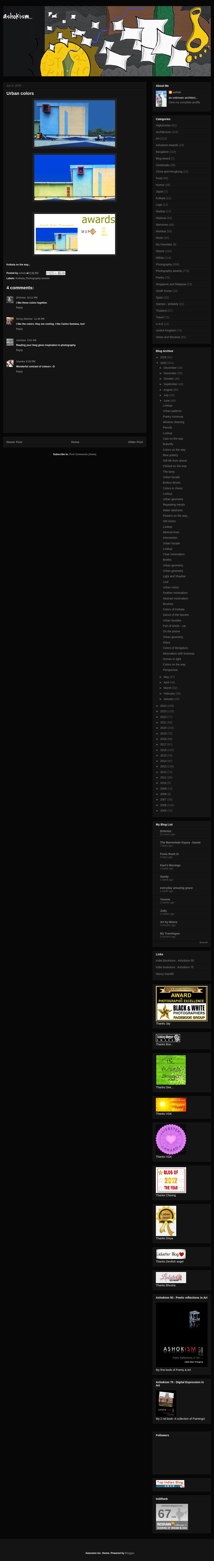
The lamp (169, 471)
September (171, 384)
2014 (163, 761)
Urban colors (171, 587)
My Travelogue (170, 933)
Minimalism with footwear (178, 653)
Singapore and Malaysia (171, 284)
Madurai (161, 218)
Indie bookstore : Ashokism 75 (175, 967)
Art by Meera (168, 922)
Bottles (167, 559)
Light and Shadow (174, 576)
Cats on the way (173, 438)
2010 (163, 783)
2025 (163, 363)
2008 (163, 794)
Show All (203, 942)
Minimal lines (171, 532)
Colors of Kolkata (174, 609)
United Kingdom (166, 330)
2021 (163, 722)
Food (159, 178)
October (169, 378)
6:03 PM (30, 361)
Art (157, 138)
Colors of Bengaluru (175, 648)
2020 (163, 727)
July (166, 395)
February (170, 693)
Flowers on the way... (176, 515)
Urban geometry (173, 499)
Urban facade (171, 477)
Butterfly (168, 444)
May (167, 677)
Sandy (164, 876)
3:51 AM (31, 340)
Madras (160, 211)
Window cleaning (173, 422)
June (167, 400)
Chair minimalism (174, 554)
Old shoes (169, 521)
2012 (163, 772)
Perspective (170, 670)
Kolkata (20, 278)
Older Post (135, 442)
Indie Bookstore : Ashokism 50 (175, 960)
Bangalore (162, 151)
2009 (163, 788)
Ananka (20, 361)
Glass (166, 642)
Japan (160, 191)
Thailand (161, 310)
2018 (163, 739)
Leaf (165, 582)
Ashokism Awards (167, 145)
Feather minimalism (175, 592)
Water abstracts (173, 510)
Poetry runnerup (173, 416)
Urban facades (172, 620)
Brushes (168, 604)
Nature (160, 251)
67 (164, 1513)
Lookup (167, 405)
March (168, 687)
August (168, 389)
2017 (163, 744)
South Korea (164, 290)
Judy (163, 910)
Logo (159, 204)
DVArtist (21, 297)
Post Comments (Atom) (82, 454)
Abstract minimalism (175, 598)
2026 (163, 357)
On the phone (171, 631)
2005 (163, 810)
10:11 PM (32, 297)
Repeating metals (174, 504)
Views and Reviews (168, 337)
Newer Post (14, 442)
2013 (163, 766)
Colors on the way (174, 449)
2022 (163, 717)
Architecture (163, 132)
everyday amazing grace (176, 887)
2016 (163, 750)
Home (75, 442)
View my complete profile (184, 102)
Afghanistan (163, 125)
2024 (163, 705)
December (170, 367)
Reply (19, 307)
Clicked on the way (175, 466)
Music (159, 237)
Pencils (167, 427)
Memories (162, 224)
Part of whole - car (174, 626)
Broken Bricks (171, 482)
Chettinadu (163, 165)
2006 (163, 805)
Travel (160, 317)
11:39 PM (39, 318)
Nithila (160, 257)
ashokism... (17, 16)
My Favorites (164, 244)
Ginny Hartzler (24, 318)
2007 (163, 799)
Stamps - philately (167, 304)
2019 (163, 733)
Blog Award (163, 158)
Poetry (160, 277)
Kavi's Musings (170, 865)
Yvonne (165, 899)
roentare (21, 340)
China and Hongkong (169, 171)
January (169, 699)
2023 (163, 711)
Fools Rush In (169, 854)
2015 (163, 755)
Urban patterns (172, 411)
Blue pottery (170, 455)
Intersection (170, 537)
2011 (163, 777)
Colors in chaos (173, 488)
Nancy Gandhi (165, 973)
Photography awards (38, 278)
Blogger (129, 1553)
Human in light (172, 659)
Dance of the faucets (176, 614)
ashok (177, 92)
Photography (164, 264)
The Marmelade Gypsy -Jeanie (180, 842)
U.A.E (159, 324)
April (167, 682)
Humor (160, 184)
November (170, 373)
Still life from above (175, 460)
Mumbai (161, 231)
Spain (159, 297)
